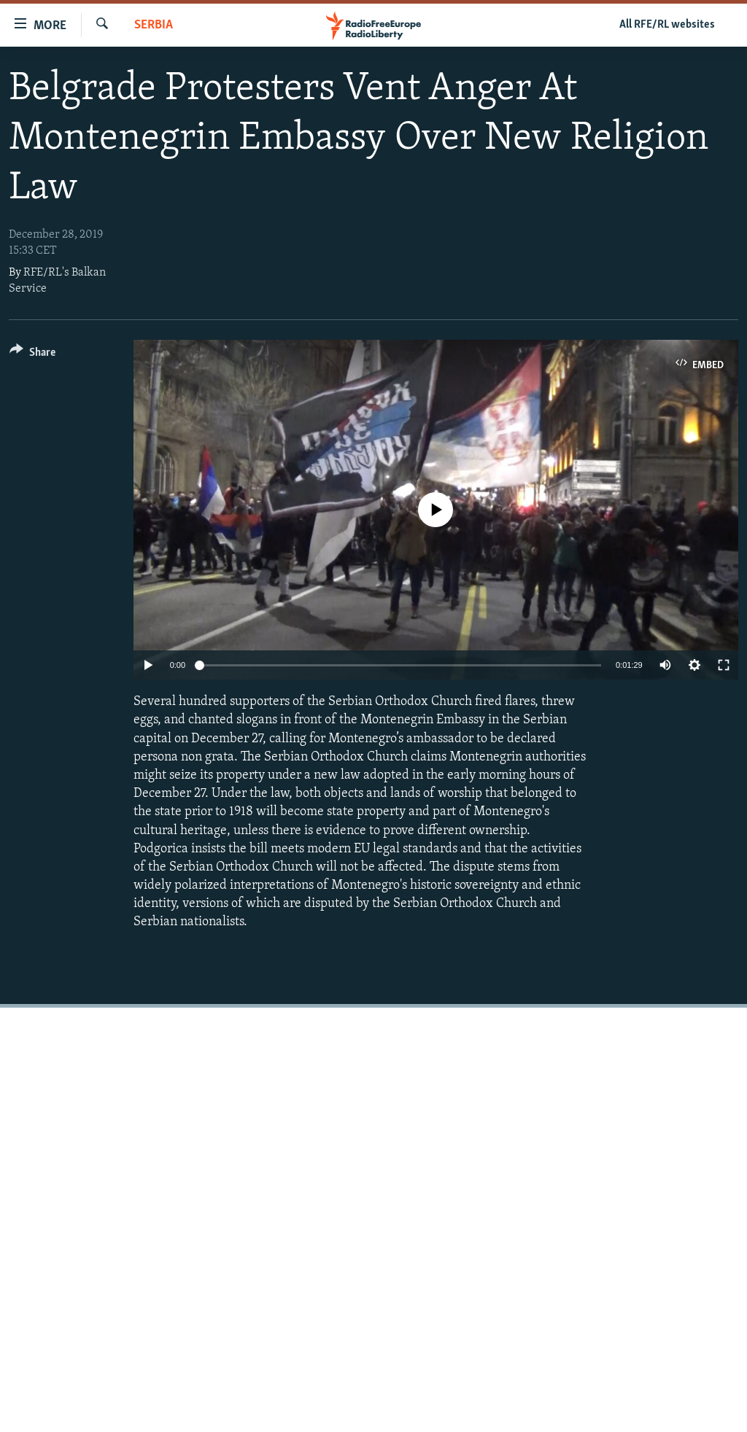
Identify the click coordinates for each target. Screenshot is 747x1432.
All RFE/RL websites (667, 25)
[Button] (32, 355)
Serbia (153, 25)
